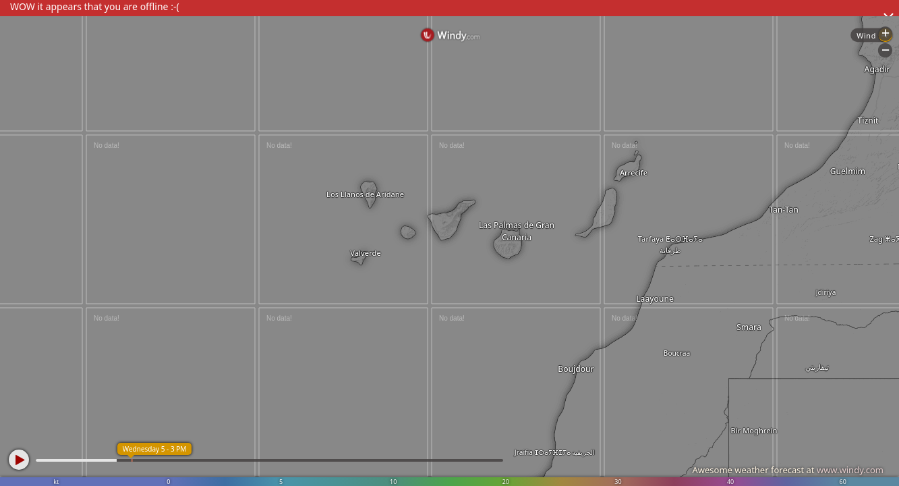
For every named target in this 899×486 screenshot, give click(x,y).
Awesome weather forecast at (787, 470)
